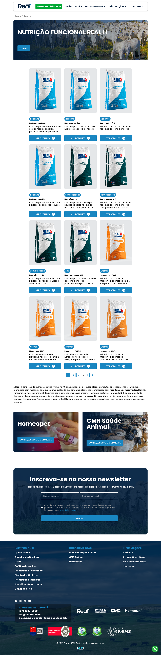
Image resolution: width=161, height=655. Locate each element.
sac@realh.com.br (30, 614)
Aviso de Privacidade (69, 510)
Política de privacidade (29, 570)
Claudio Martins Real (27, 557)
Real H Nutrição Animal (82, 552)
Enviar (79, 518)
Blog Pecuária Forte (134, 561)
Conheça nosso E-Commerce (35, 439)
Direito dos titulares (26, 575)
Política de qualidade (27, 579)
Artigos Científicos (134, 557)
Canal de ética (23, 588)
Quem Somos (23, 552)
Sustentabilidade (49, 6)
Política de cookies (26, 566)
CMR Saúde (76, 557)
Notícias (128, 552)
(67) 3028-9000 (28, 610)
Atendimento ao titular (28, 584)
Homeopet (75, 561)
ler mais (23, 48)
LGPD (18, 561)
